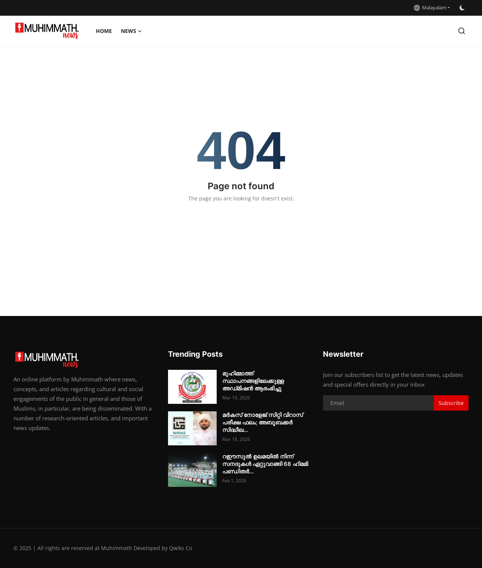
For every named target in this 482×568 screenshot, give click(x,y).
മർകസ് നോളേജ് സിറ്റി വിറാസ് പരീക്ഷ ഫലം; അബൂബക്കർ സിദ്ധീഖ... (262, 422)
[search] (462, 31)
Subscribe (451, 402)
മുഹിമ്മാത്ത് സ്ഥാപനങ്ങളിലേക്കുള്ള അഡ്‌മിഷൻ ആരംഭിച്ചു (253, 381)
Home (104, 30)
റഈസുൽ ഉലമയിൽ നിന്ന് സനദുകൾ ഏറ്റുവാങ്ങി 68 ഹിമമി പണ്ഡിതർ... (265, 464)
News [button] (131, 31)
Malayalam (430, 7)
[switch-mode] (463, 7)
